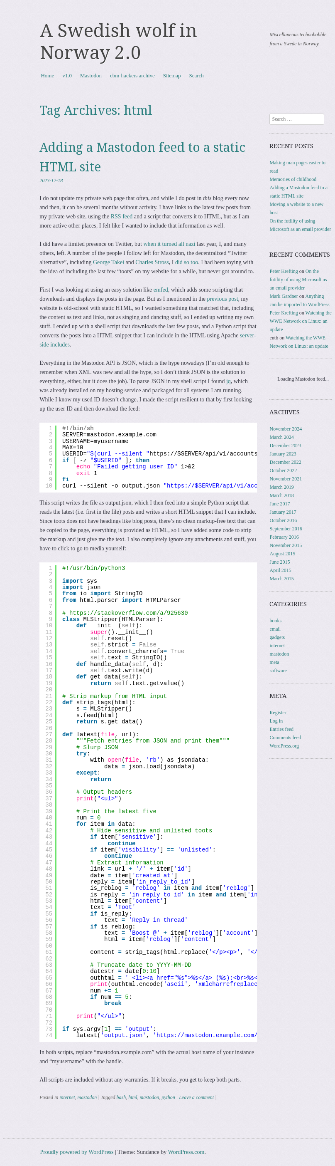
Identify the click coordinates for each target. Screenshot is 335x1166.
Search (196, 75)
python (168, 1097)
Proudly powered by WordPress (76, 1152)
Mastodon (91, 75)
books (275, 621)
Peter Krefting (283, 271)
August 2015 (282, 554)
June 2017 (279, 504)
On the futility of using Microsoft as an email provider (298, 279)
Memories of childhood (292, 179)
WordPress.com (186, 1152)
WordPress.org (283, 746)
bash (121, 1097)
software (277, 670)
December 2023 (285, 445)
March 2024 (281, 437)
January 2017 (282, 512)
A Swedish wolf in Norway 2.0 (118, 42)
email (275, 629)
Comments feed (285, 737)
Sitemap (172, 75)
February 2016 (283, 537)
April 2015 (280, 570)
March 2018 (281, 495)
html (132, 1097)
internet (67, 1097)
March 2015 (281, 579)
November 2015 (285, 545)
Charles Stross (152, 262)
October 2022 (283, 470)
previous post (222, 299)
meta (274, 662)
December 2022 (285, 462)
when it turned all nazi (169, 244)
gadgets (277, 637)
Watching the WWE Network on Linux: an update (300, 321)
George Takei (108, 262)
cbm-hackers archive (132, 75)
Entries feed (281, 729)
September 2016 (285, 529)
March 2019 (281, 487)
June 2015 (279, 562)
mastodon (87, 1097)
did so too (186, 262)
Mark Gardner (283, 296)
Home (47, 75)
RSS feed (122, 216)
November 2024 (285, 429)
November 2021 (285, 479)
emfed (161, 290)
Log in (276, 721)
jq (228, 381)
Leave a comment (196, 1097)
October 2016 (283, 520)
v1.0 (67, 75)
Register (277, 712)
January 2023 (282, 454)
